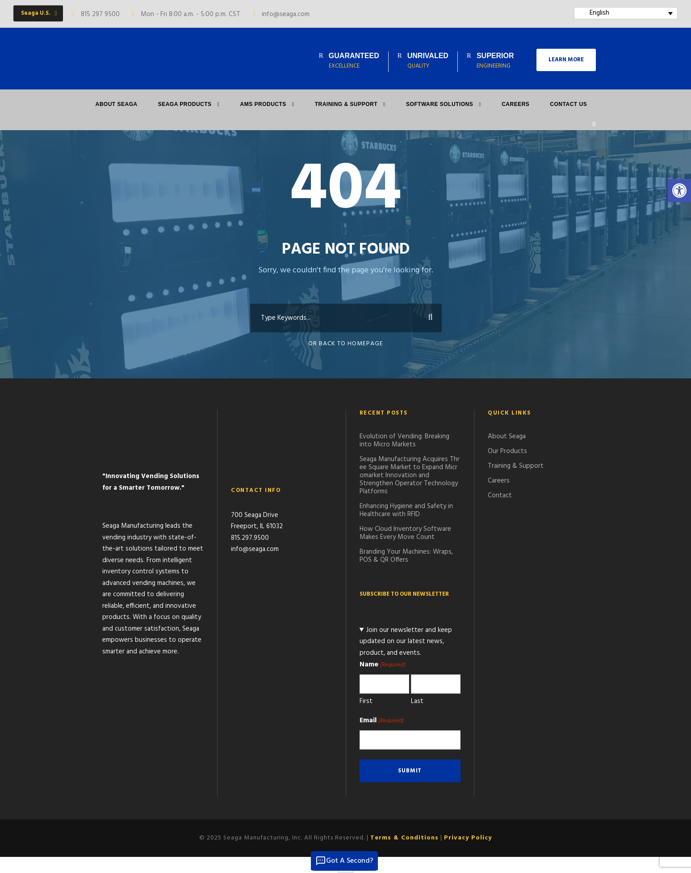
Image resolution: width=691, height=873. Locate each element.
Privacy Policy (468, 838)
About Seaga (117, 104)
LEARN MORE (566, 59)
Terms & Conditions (404, 838)
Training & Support (346, 104)
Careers (515, 104)
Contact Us (568, 104)
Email (381, 720)
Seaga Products (185, 104)
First (366, 701)
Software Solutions (439, 104)
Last (417, 701)
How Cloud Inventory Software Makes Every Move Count (405, 533)
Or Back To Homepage (345, 344)
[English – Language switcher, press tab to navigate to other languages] (626, 13)
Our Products (507, 451)
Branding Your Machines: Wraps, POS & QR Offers (406, 556)
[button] (679, 190)
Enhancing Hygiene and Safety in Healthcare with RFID (406, 510)
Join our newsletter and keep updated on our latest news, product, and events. (406, 641)
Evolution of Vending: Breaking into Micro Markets (404, 440)
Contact (500, 495)
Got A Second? (344, 861)
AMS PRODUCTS (263, 104)
